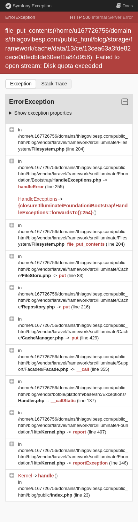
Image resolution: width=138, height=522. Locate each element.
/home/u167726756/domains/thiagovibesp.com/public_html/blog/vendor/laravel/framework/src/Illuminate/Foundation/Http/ (73, 425)
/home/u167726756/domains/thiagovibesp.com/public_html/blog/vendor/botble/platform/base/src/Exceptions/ (73, 394)
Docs (124, 5)
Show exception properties (43, 113)
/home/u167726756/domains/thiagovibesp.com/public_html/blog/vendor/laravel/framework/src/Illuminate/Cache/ (73, 269)
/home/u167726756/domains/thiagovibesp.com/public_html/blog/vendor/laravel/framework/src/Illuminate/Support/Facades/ (73, 363)
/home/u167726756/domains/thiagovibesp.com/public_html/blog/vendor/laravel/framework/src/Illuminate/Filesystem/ (73, 142)
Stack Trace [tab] (54, 83)
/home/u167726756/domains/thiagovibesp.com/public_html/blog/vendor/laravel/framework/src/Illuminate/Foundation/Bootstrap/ (73, 174)
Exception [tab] (20, 83)
